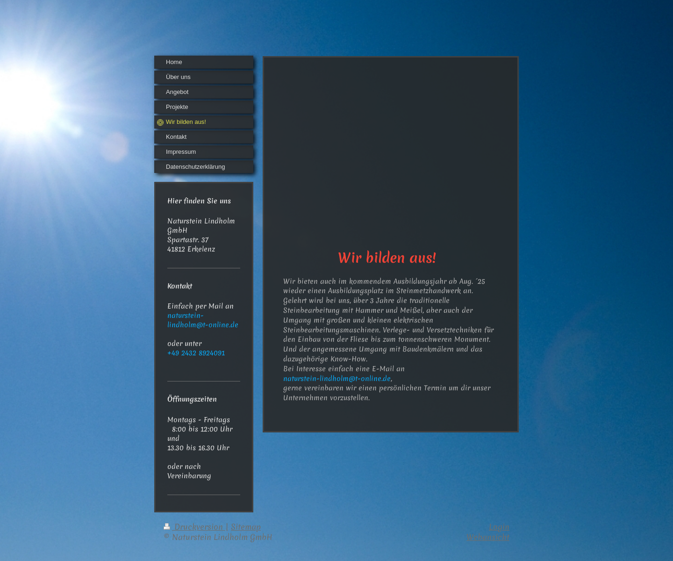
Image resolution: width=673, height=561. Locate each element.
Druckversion (194, 526)
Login (499, 526)
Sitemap (246, 526)
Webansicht (487, 537)
